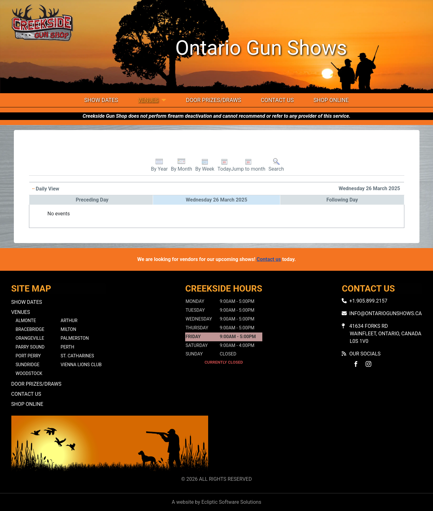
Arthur (69, 320)
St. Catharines (77, 355)
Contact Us (277, 100)
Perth (67, 346)
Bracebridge (30, 329)
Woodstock (29, 373)
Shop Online (331, 100)
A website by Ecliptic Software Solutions (216, 502)
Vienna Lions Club (81, 364)
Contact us (269, 259)
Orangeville (30, 338)
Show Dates (101, 100)
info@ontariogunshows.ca (385, 313)
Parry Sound (30, 346)
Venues (148, 100)
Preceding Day (92, 200)
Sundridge (28, 364)
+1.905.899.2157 (368, 301)
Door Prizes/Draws (213, 100)
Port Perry (28, 355)
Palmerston (75, 338)
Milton (68, 329)
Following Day (342, 200)
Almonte (26, 320)
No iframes (323, 444)
